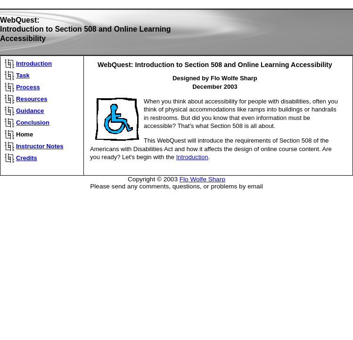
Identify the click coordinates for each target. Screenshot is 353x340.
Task (23, 75)
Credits (26, 158)
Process (28, 87)
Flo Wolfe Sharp (202, 179)
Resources (32, 98)
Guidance (30, 110)
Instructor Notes (40, 146)
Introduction (34, 63)
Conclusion (32, 122)
